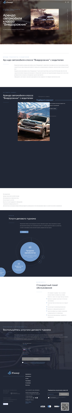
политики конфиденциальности (39, 363)
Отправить (36, 358)
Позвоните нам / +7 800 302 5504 (67, 19)
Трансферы (28, 380)
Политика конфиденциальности (10, 399)
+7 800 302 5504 (28, 396)
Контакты (27, 385)
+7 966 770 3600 (28, 397)
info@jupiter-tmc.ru (29, 399)
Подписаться (64, 394)
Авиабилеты (28, 374)
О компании (28, 382)
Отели (26, 378)
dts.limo (27, 403)
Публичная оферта (7, 397)
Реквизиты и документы (8, 401)
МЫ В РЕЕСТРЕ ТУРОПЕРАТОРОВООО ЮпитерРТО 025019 (11, 392)
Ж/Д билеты (28, 376)
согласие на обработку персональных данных (57, 398)
